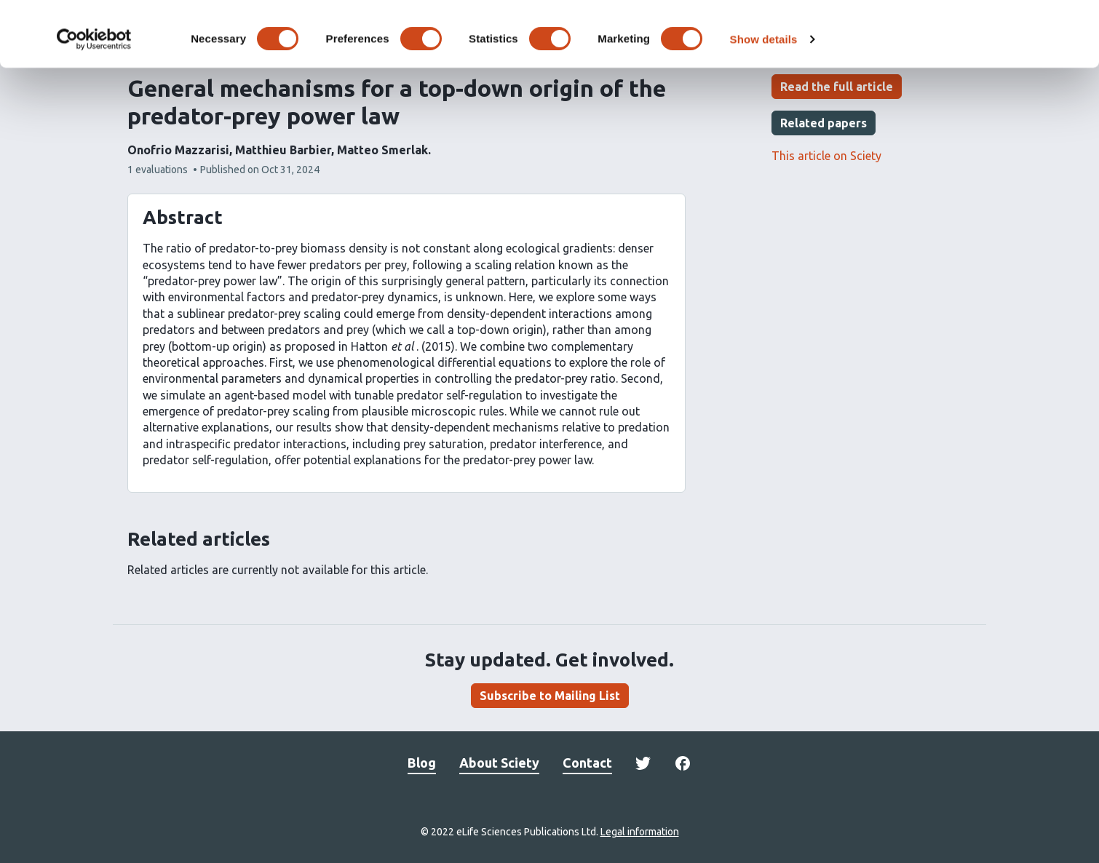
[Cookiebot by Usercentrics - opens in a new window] (94, 100)
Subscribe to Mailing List (550, 695)
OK (940, 35)
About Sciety (499, 762)
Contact (587, 762)
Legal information (639, 832)
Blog (422, 762)
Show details (764, 100)
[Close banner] (1076, 22)
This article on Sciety (826, 155)
